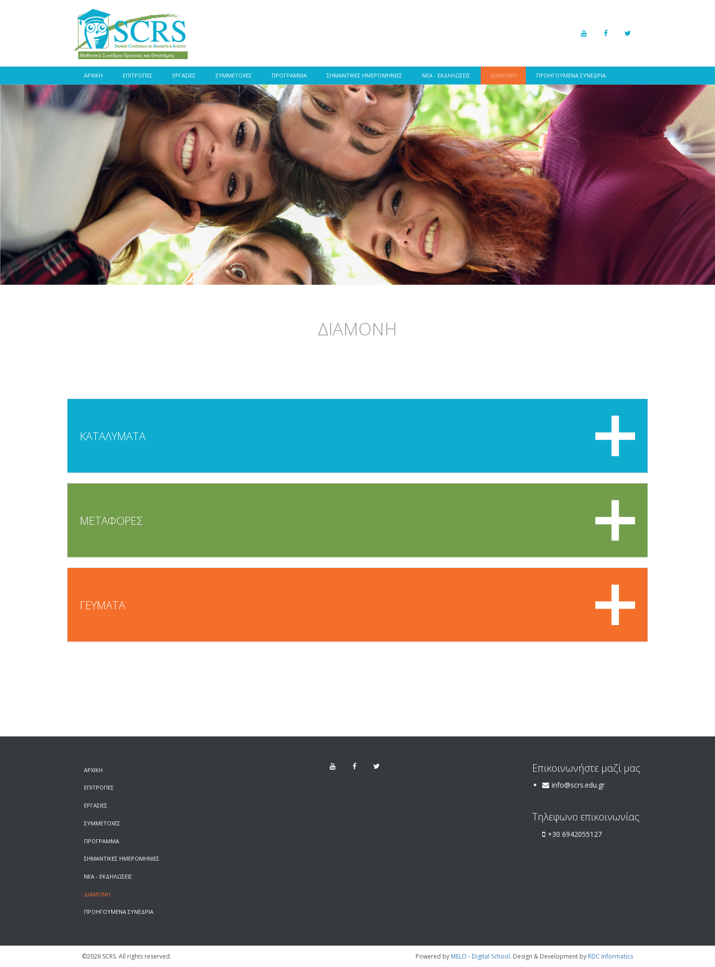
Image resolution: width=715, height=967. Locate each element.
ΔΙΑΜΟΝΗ (503, 75)
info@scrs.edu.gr (578, 785)
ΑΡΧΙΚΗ (93, 75)
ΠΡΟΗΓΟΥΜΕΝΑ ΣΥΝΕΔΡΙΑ (571, 75)
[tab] (357, 436)
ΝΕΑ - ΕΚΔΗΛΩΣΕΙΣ (446, 75)
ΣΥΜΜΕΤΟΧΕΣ (233, 75)
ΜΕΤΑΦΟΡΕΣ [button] (357, 520)
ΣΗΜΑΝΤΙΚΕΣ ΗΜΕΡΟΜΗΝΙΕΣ (364, 75)
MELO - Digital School (480, 956)
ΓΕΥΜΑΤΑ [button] (357, 604)
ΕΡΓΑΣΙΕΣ (184, 75)
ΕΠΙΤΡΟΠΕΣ (137, 75)
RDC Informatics (610, 956)
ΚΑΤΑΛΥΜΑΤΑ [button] (357, 435)
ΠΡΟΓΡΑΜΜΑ (289, 75)
